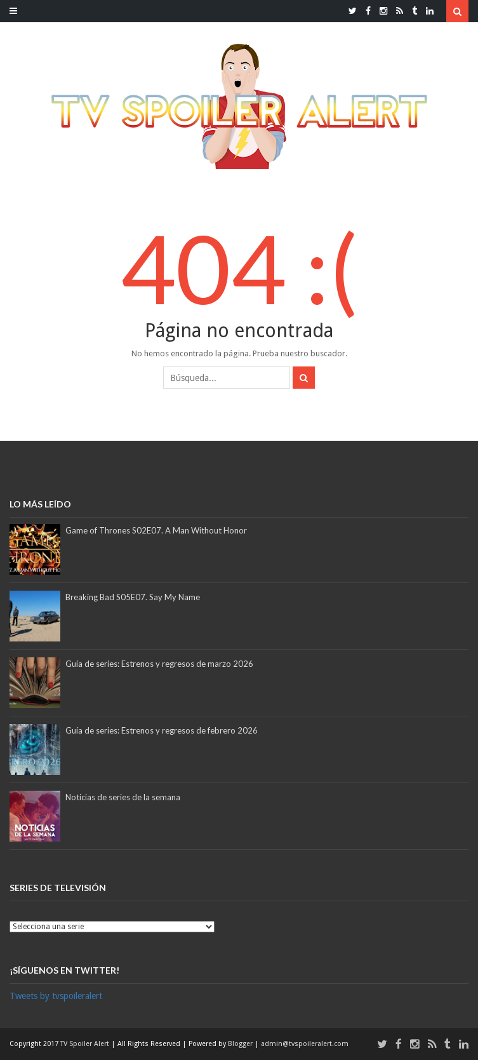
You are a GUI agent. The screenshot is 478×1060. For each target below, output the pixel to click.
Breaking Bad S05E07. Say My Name (132, 597)
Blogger (241, 1044)
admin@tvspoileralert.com (305, 1044)
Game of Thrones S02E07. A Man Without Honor (156, 530)
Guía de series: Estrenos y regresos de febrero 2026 (161, 730)
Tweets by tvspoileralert (56, 996)
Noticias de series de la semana (122, 797)
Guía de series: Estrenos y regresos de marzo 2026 (159, 664)
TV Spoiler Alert (85, 1044)
